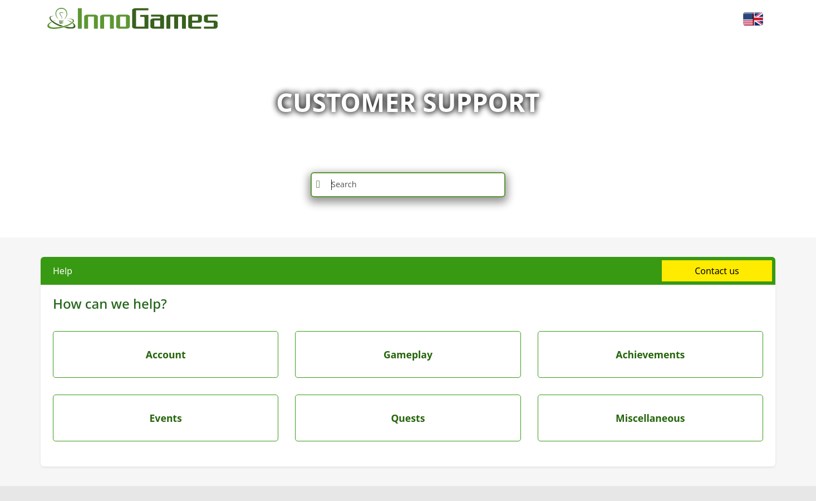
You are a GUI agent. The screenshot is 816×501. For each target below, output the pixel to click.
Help (62, 271)
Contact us (717, 271)
